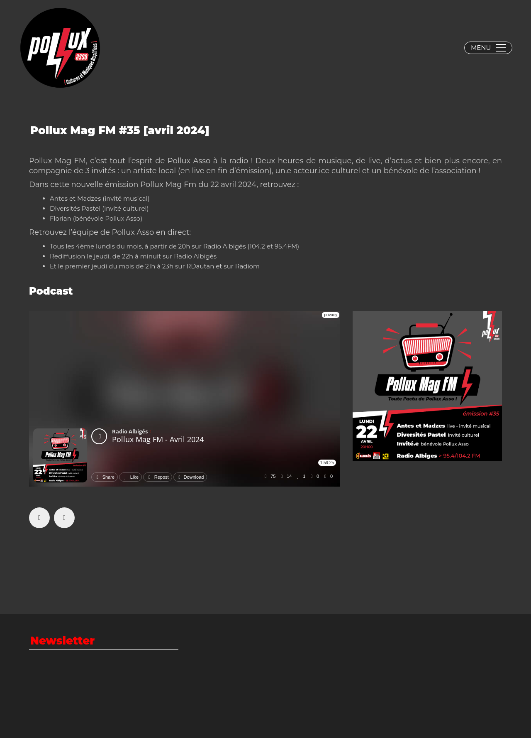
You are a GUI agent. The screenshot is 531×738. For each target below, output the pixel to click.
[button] (488, 48)
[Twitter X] (64, 517)
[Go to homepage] (60, 47)
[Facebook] (39, 517)
